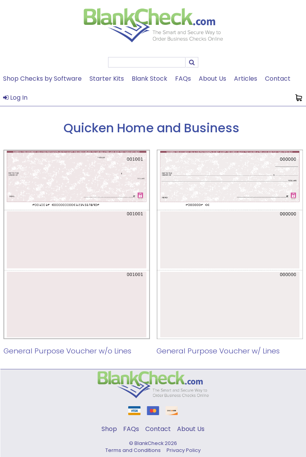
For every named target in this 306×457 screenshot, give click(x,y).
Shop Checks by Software (42, 78)
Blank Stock (149, 78)
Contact (278, 78)
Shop (109, 428)
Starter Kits (106, 78)
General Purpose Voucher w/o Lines (67, 351)
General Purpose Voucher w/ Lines (218, 351)
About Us (212, 78)
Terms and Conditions (133, 450)
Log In (15, 97)
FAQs (183, 78)
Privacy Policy (184, 450)
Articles (245, 78)
